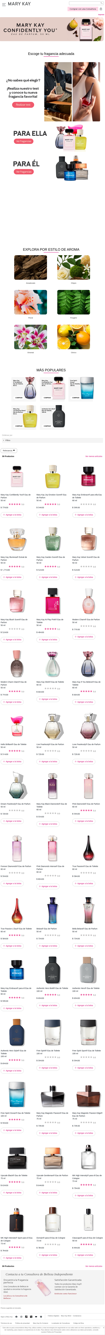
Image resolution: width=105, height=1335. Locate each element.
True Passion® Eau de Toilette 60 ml (85, 867)
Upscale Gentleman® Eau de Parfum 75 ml (52, 1176)
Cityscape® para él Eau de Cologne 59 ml (87, 1239)
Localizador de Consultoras (61, 1323)
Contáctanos (77, 1315)
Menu (4, 4)
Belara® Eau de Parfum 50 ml (47, 930)
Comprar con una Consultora (83, 9)
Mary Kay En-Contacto (40, 1323)
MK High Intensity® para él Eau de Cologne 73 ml (87, 1178)
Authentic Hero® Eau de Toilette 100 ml (86, 989)
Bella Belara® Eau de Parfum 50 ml (84, 930)
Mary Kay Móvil (66, 1315)
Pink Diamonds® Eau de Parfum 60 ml (86, 805)
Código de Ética (78, 1323)
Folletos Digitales (53, 1315)
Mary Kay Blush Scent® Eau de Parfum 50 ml (14, 622)
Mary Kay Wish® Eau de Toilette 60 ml (50, 683)
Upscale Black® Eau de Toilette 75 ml (14, 1176)
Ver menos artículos (93, 456)
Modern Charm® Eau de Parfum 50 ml (86, 620)
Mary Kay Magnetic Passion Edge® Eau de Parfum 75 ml (87, 1116)
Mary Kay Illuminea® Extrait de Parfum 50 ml (14, 560)
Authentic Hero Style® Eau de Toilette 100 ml (13, 1053)
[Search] (86, 3)
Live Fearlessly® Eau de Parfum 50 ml (50, 745)
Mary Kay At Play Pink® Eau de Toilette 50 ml (50, 622)
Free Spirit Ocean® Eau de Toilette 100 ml (15, 1114)
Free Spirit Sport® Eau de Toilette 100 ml (86, 1051)
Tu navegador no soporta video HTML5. (51, 210)
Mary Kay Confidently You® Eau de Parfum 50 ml (16, 497)
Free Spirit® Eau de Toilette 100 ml (48, 1051)
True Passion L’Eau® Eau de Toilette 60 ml (16, 930)
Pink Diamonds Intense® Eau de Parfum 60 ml (50, 869)
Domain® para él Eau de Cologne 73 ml (51, 1239)
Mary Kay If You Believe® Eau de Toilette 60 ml (86, 685)
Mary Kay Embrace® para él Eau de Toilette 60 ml (16, 991)
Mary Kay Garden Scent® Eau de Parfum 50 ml (51, 560)
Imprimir (101, 14)
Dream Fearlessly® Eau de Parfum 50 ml (15, 805)
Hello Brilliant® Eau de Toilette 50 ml (13, 745)
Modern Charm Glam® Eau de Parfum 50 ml (14, 685)
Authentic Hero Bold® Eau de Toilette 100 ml (52, 989)
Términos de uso (6, 1323)
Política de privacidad (22, 1323)
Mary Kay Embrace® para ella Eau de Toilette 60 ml (87, 497)
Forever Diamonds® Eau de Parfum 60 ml (16, 867)
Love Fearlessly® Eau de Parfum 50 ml (86, 745)
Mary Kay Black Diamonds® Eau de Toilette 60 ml (52, 807)
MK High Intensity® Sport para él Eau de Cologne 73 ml (17, 1241)
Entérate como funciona (65, 1293)
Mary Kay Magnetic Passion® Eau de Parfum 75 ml (52, 1116)
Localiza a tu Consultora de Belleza (15, 1297)
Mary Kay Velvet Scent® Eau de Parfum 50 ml (86, 560)
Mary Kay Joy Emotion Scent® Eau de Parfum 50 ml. (51, 497)
